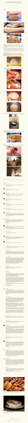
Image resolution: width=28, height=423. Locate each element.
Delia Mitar (7, 212)
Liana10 (7, 203)
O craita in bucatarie (13, 2)
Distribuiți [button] (5, 393)
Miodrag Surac (7, 198)
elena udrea (7, 250)
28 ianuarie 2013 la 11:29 (8, 313)
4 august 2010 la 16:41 (8, 229)
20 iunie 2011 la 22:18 (8, 286)
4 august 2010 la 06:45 (8, 210)
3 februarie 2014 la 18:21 (8, 356)
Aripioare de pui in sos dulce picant (12, 392)
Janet (6, 218)
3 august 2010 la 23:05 (8, 201)
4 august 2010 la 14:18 (8, 223)
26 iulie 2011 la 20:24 (8, 294)
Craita (6, 225)
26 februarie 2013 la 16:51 (8, 347)
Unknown (7, 349)
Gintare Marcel (17, 419)
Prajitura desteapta (8, 412)
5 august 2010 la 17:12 (8, 243)
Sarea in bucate (8, 208)
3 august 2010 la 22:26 (8, 196)
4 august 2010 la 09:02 (8, 216)
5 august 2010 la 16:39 (8, 239)
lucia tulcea (7, 256)
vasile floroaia (7, 231)
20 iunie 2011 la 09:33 (8, 254)
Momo (6, 183)
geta (6, 188)
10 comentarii (7, 393)
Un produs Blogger (14, 418)
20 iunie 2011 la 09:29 (8, 248)
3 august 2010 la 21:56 (8, 186)
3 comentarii (7, 413)
